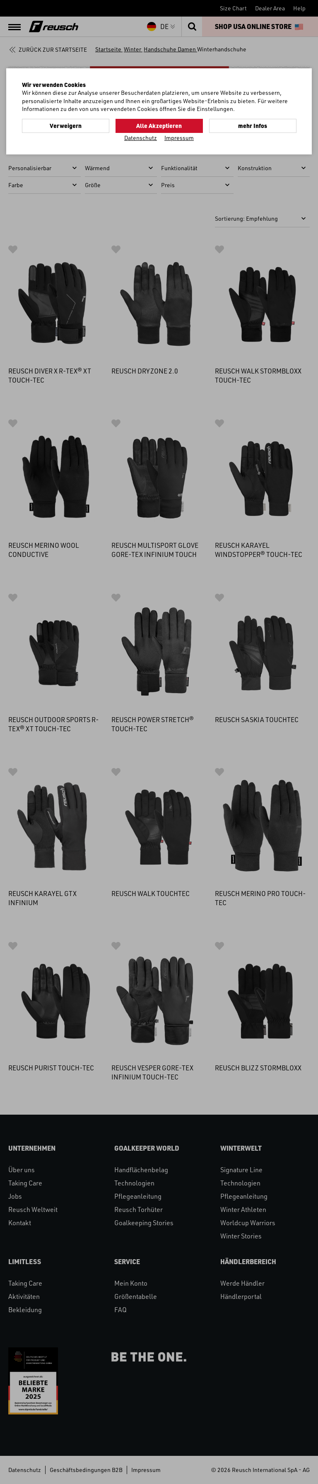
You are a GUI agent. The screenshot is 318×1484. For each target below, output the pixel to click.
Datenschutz (140, 137)
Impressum (179, 137)
